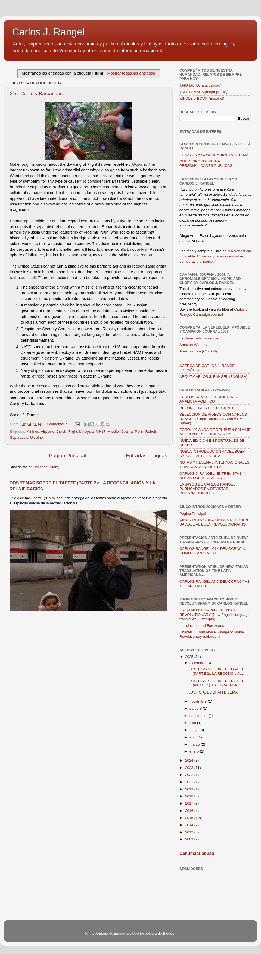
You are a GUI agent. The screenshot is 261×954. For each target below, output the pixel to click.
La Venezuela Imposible (198, 338)
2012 (189, 832)
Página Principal (67, 455)
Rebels (151, 432)
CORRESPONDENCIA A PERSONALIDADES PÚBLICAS (205, 163)
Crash (61, 432)
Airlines (33, 432)
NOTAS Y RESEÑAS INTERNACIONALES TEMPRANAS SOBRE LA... (214, 464)
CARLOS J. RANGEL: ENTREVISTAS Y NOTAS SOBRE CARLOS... (212, 475)
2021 (189, 782)
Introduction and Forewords (201, 626)
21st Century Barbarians (36, 93)
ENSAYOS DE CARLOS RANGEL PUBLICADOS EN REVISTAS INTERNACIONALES (207, 488)
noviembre (198, 701)
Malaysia (86, 432)
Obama (127, 432)
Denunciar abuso (196, 853)
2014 (189, 825)
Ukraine (36, 437)
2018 (189, 796)
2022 (189, 775)
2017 (189, 803)
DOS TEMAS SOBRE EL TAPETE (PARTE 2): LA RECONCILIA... (216, 671)
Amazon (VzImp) (193, 345)
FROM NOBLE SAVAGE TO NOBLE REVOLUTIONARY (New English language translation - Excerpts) (214, 614)
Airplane (47, 432)
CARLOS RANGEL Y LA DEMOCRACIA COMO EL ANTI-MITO (212, 551)
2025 (189, 657)
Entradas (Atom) (46, 467)
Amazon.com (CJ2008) (198, 351)
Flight (72, 432)
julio (193, 723)
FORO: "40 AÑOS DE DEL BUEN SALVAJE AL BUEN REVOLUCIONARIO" (215, 432)
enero (194, 751)
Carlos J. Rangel (48, 32)
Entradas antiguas (146, 455)
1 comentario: (58, 424)
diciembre (197, 663)
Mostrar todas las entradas (131, 73)
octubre (196, 708)
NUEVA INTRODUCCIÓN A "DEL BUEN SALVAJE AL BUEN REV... (212, 453)
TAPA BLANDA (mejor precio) (203, 92)
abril (193, 737)
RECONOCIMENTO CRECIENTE (207, 408)
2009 (189, 839)
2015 (189, 818)
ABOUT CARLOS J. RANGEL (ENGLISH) (213, 377)
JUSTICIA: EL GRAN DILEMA (213, 692)
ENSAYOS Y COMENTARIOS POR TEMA (213, 155)
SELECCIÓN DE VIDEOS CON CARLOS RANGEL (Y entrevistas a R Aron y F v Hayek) (213, 418)
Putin (139, 432)
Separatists (19, 437)
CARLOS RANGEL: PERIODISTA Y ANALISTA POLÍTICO (208, 399)
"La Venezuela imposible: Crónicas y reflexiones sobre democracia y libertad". (215, 256)
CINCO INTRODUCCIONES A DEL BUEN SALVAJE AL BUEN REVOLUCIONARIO (213, 522)
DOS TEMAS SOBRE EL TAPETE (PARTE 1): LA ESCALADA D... (216, 683)
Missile (113, 432)
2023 (189, 768)
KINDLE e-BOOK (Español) (201, 98)
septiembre (199, 716)
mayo (194, 730)
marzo (195, 744)
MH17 (100, 432)
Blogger (169, 933)
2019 (189, 789)
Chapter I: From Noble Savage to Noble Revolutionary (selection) (211, 634)
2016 (189, 811)
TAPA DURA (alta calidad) (200, 85)
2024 (189, 760)
